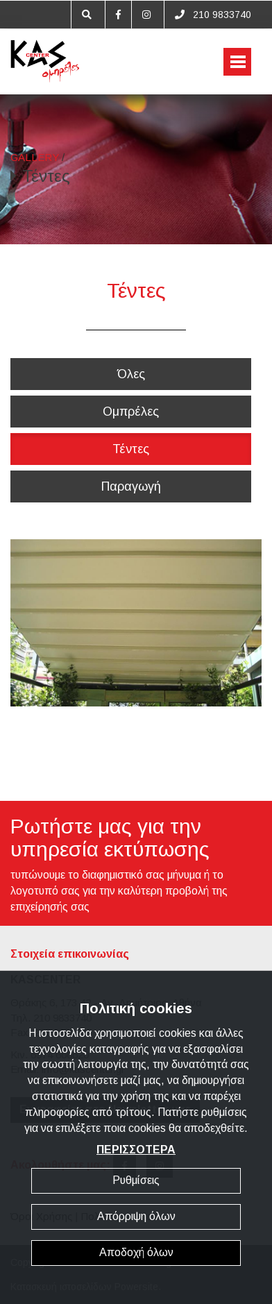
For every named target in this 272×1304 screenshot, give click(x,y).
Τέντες (130, 449)
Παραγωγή (131, 486)
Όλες (131, 374)
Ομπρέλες (131, 411)
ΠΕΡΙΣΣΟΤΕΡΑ (136, 1149)
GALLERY (34, 157)
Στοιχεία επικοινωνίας (69, 954)
